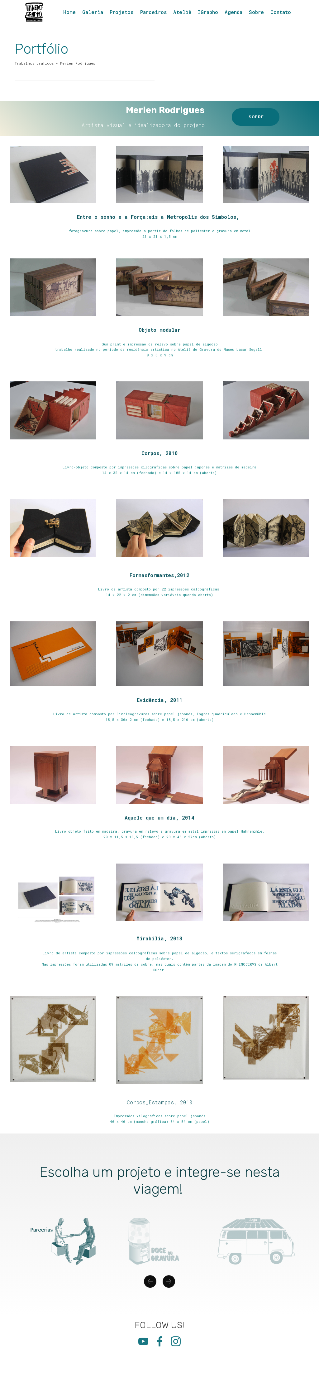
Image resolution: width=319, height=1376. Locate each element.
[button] (150, 1293)
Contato (280, 12)
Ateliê (182, 12)
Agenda (233, 12)
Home (69, 12)
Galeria (92, 12)
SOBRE (255, 117)
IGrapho (208, 12)
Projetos (122, 12)
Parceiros (153, 12)
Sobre (256, 12)
